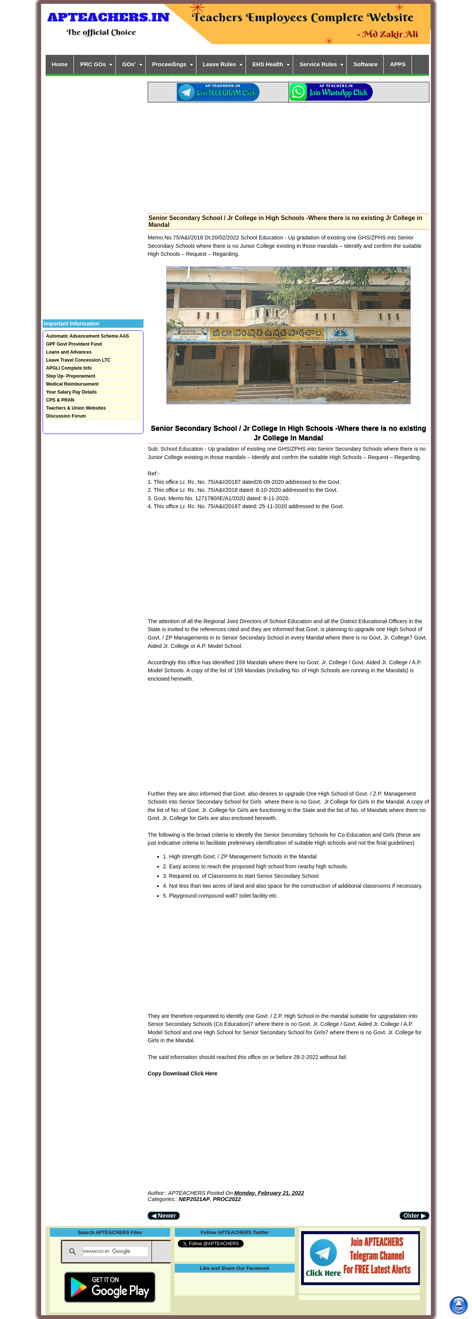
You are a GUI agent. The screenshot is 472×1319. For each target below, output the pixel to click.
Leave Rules (219, 64)
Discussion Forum (66, 416)
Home (60, 64)
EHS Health (267, 64)
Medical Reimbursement (72, 384)
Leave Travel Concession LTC (78, 360)
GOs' (129, 64)
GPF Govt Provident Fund (74, 344)
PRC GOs (93, 64)
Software (365, 64)
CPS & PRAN (60, 400)
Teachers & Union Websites (76, 408)
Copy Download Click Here (182, 1073)
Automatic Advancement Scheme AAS (87, 336)
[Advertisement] (288, 155)
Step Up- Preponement (70, 376)
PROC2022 (227, 1199)
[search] (115, 1251)
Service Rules (318, 64)
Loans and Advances (69, 352)
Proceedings (169, 64)
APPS (398, 64)
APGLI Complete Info (69, 368)
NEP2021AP (194, 1199)
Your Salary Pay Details (71, 392)
